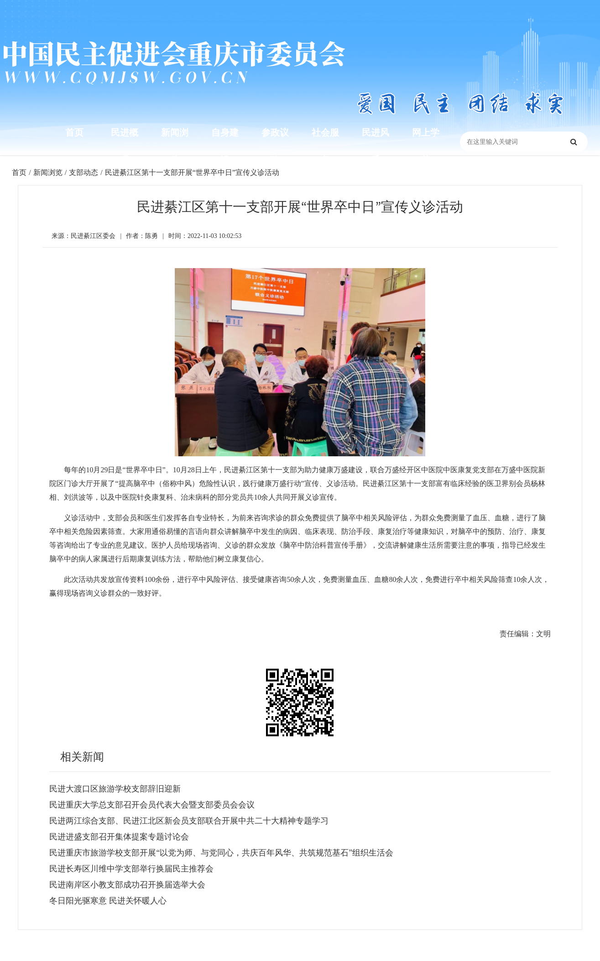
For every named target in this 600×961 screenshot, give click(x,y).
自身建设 (225, 146)
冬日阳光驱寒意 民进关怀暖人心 (108, 900)
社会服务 (325, 146)
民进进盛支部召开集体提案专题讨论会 (119, 836)
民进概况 (124, 146)
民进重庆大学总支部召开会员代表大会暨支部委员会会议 (152, 804)
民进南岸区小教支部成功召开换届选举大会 (127, 884)
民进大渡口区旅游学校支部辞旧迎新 (115, 788)
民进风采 (375, 146)
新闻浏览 (174, 146)
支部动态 (83, 172)
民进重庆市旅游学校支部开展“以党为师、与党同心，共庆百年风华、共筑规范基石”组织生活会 (221, 852)
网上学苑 (425, 146)
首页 (74, 132)
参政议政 (275, 146)
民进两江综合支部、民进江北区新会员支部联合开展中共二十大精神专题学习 (189, 820)
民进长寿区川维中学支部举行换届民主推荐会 (131, 868)
